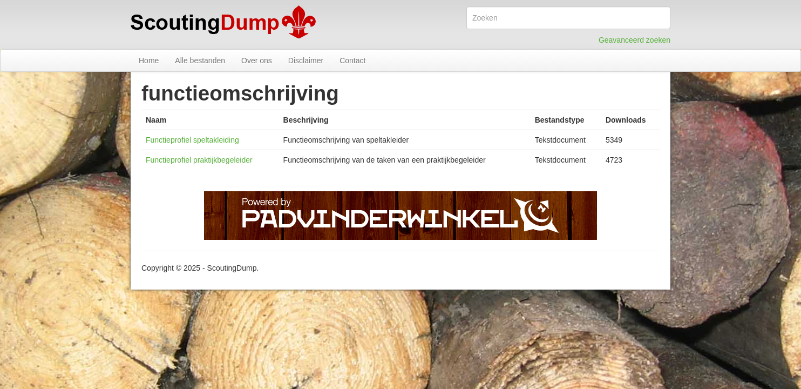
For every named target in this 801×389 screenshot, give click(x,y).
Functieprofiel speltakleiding (192, 140)
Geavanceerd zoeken (634, 40)
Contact (352, 60)
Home (149, 60)
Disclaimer (305, 60)
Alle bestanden (200, 60)
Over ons (256, 60)
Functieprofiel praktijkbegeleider (199, 160)
